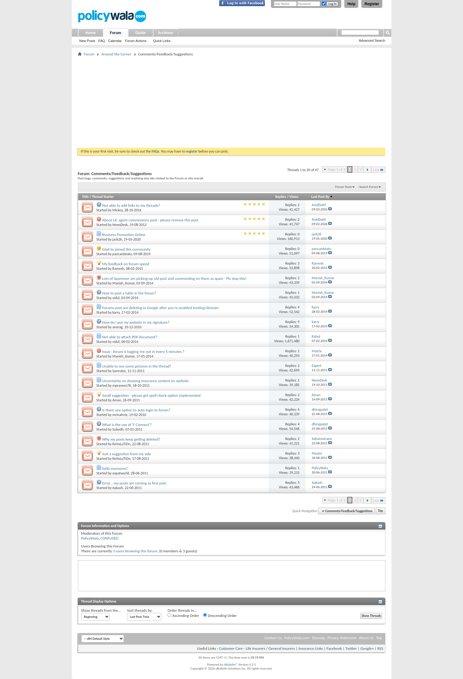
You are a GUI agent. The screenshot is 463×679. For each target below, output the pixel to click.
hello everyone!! (115, 468)
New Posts (87, 41)
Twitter (351, 648)
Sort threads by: (140, 610)
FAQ (101, 41)
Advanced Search (372, 40)
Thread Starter (103, 197)
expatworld (120, 473)
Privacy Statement (342, 637)
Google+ (367, 648)
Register (371, 4)
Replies (280, 197)
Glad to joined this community (126, 249)
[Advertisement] (231, 102)
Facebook (334, 648)
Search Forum (368, 187)
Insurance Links (310, 648)
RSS (380, 648)
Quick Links (161, 41)
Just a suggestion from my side (126, 454)
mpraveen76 (121, 385)
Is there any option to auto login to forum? (136, 410)
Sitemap (318, 637)
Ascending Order (183, 615)
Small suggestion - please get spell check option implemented (151, 395)
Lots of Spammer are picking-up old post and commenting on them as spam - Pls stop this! (174, 278)
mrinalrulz (119, 415)
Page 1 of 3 (336, 169)
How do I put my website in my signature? (135, 322)
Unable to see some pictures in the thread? (136, 366)
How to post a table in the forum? (129, 293)
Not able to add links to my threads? (131, 205)
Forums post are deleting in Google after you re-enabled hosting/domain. (160, 307)
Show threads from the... (101, 610)
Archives (165, 33)
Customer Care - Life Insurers (242, 648)
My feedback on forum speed (125, 264)
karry (116, 312)
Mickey (117, 210)
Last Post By (322, 197)
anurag (117, 327)
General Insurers (281, 648)
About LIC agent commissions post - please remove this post (150, 220)
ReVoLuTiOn (121, 444)
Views (294, 197)
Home (91, 33)
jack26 (117, 239)
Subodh (118, 429)
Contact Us (273, 637)
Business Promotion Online (123, 234)
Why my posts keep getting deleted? (131, 439)
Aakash (117, 488)
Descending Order (220, 615)
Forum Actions (135, 41)
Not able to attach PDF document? (129, 337)
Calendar (115, 41)
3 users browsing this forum (135, 551)
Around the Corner (116, 54)
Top (380, 511)
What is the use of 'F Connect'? (127, 424)
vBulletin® (230, 665)
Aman (116, 400)
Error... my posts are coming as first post (134, 483)
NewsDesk (120, 225)
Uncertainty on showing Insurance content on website (145, 380)
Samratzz (119, 371)
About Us (366, 637)
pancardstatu (122, 254)
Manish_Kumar (123, 283)
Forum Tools (343, 187)
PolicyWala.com (296, 637)
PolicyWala (90, 538)
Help (351, 4)
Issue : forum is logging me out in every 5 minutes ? (143, 351)
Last (378, 169)
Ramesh (118, 268)
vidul (116, 298)
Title (85, 197)
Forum (115, 33)
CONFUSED (109, 538)
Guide (140, 33)
